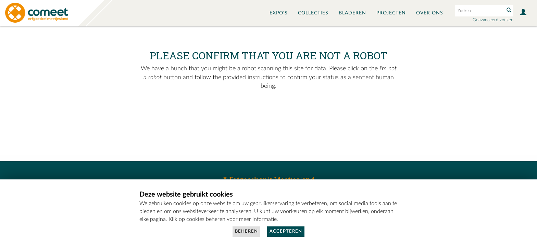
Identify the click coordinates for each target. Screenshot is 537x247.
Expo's (279, 13)
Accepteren (286, 231)
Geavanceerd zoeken (493, 20)
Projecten (391, 13)
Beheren (246, 231)
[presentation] (253, 112)
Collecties (313, 13)
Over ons (429, 13)
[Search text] (479, 10)
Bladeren (352, 13)
